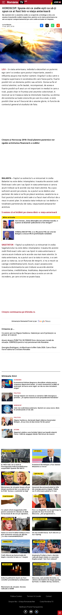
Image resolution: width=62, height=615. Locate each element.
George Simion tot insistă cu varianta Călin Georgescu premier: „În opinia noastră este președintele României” (36, 397)
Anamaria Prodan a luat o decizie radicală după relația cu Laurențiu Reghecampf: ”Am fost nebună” (45, 557)
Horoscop (18, 405)
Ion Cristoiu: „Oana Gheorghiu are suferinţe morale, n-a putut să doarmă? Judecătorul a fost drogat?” (36, 222)
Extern (16, 430)
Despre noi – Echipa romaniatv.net (22, 601)
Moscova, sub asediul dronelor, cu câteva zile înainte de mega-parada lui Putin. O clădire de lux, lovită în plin (46, 580)
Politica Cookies (16, 596)
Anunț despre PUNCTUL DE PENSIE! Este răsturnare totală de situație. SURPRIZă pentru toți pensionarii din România (28, 341)
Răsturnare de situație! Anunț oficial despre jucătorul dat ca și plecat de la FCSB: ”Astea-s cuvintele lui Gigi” (15, 489)
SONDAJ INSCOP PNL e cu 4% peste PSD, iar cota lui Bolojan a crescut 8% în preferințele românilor (35, 233)
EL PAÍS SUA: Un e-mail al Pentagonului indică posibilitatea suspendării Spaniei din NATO (14, 466)
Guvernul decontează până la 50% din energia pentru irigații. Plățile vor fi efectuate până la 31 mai (45, 489)
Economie (17, 380)
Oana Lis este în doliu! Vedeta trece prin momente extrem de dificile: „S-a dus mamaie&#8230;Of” (15, 534)
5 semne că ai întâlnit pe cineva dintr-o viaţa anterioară (29, 212)
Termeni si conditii (34, 596)
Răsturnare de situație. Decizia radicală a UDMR (13, 588)
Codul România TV (46, 601)
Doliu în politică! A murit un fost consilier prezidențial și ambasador (15, 579)
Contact (49, 596)
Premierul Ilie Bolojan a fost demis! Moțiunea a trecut (46, 466)
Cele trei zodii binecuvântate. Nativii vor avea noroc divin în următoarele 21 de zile (36, 409)
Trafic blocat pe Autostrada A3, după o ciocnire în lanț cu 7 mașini (14, 556)
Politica (17, 393)
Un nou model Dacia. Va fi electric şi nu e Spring (46, 534)
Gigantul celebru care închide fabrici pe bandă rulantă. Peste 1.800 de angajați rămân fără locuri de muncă (35, 433)
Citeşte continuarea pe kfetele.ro (18, 312)
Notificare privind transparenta (31, 607)
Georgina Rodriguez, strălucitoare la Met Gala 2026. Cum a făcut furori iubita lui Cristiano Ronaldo (29, 348)
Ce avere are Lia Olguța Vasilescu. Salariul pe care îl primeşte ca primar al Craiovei (29, 334)
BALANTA (6, 178)
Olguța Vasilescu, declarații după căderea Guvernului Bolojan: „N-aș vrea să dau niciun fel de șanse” (34, 421)
